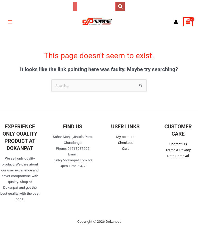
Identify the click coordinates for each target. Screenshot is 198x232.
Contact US (178, 144)
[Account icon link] (176, 22)
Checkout (125, 142)
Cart (125, 148)
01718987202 (78, 148)
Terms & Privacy (178, 150)
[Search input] (96, 6)
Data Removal (178, 156)
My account (125, 137)
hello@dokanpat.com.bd (73, 160)
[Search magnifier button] (120, 6)
